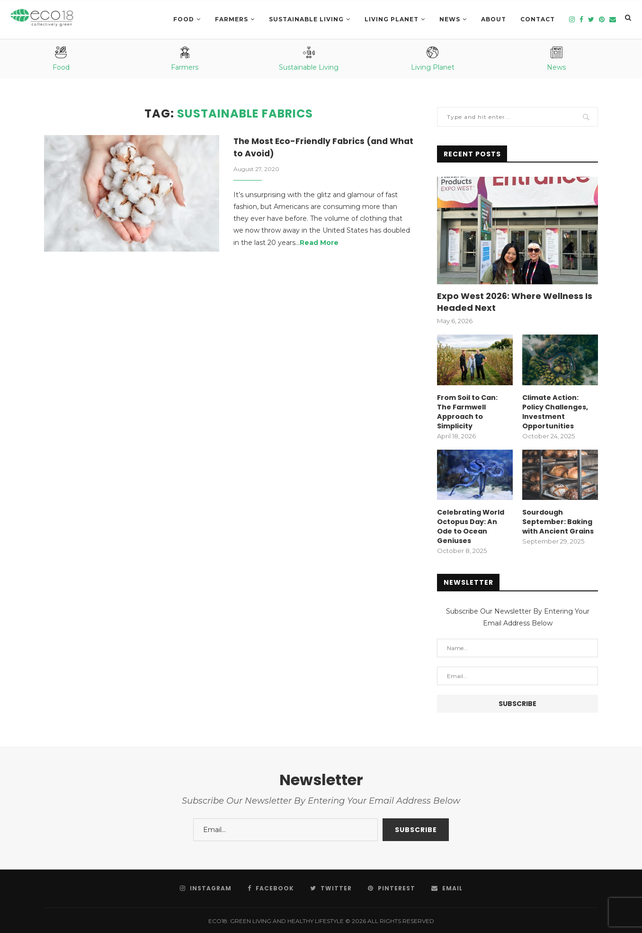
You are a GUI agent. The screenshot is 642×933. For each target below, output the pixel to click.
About (493, 19)
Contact (537, 19)
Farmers (231, 19)
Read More (319, 243)
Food (183, 19)
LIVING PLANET (392, 19)
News (449, 19)
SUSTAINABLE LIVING (306, 19)
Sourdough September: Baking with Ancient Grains (557, 520)
